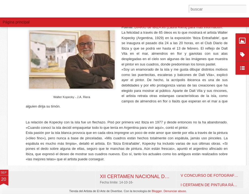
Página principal (16, 22)
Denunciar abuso (175, 191)
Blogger (157, 191)
